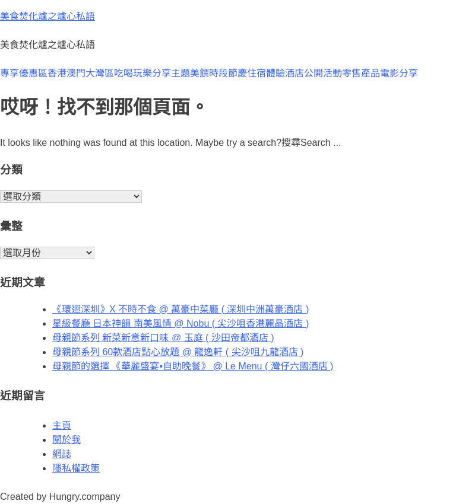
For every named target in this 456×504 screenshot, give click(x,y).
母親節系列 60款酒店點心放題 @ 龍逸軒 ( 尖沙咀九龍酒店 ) (177, 352)
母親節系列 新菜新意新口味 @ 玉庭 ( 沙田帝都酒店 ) (163, 338)
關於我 (66, 440)
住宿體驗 (266, 73)
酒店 (294, 73)
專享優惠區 (24, 73)
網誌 (61, 454)
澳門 (76, 73)
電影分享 (399, 73)
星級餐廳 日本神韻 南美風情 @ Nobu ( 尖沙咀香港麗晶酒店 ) (180, 323)
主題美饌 (190, 73)
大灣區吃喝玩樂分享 (128, 73)
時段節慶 (228, 73)
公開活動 (323, 73)
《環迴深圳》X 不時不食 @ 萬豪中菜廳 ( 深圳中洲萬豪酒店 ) (180, 309)
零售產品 (361, 73)
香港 (57, 73)
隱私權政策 (76, 468)
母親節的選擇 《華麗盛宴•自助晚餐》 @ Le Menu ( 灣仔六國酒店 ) (192, 366)
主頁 (61, 425)
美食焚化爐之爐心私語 (47, 16)
